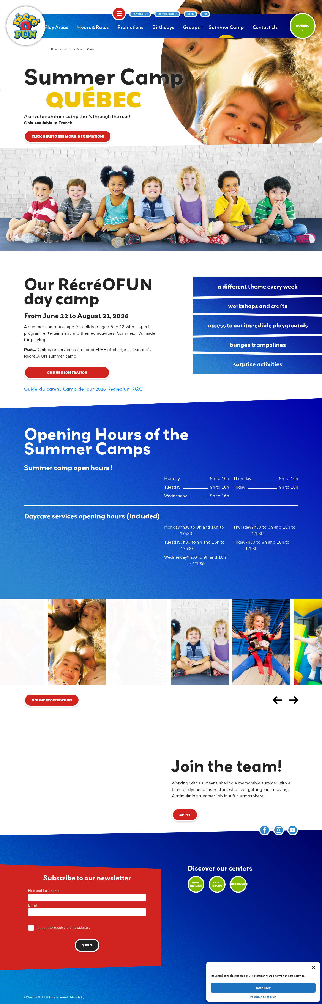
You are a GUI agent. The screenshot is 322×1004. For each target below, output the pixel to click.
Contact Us (265, 27)
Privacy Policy (77, 997)
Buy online (140, 14)
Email (87, 909)
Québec (67, 49)
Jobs (190, 14)
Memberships (167, 14)
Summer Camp (226, 27)
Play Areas (56, 27)
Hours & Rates (93, 27)
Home (54, 49)
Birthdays (163, 27)
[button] (313, 967)
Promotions (130, 27)
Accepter (263, 987)
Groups (191, 27)
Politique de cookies (263, 996)
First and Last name (87, 894)
